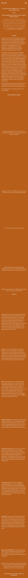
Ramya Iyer (4, 3)
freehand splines (11, 28)
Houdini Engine (20, 28)
